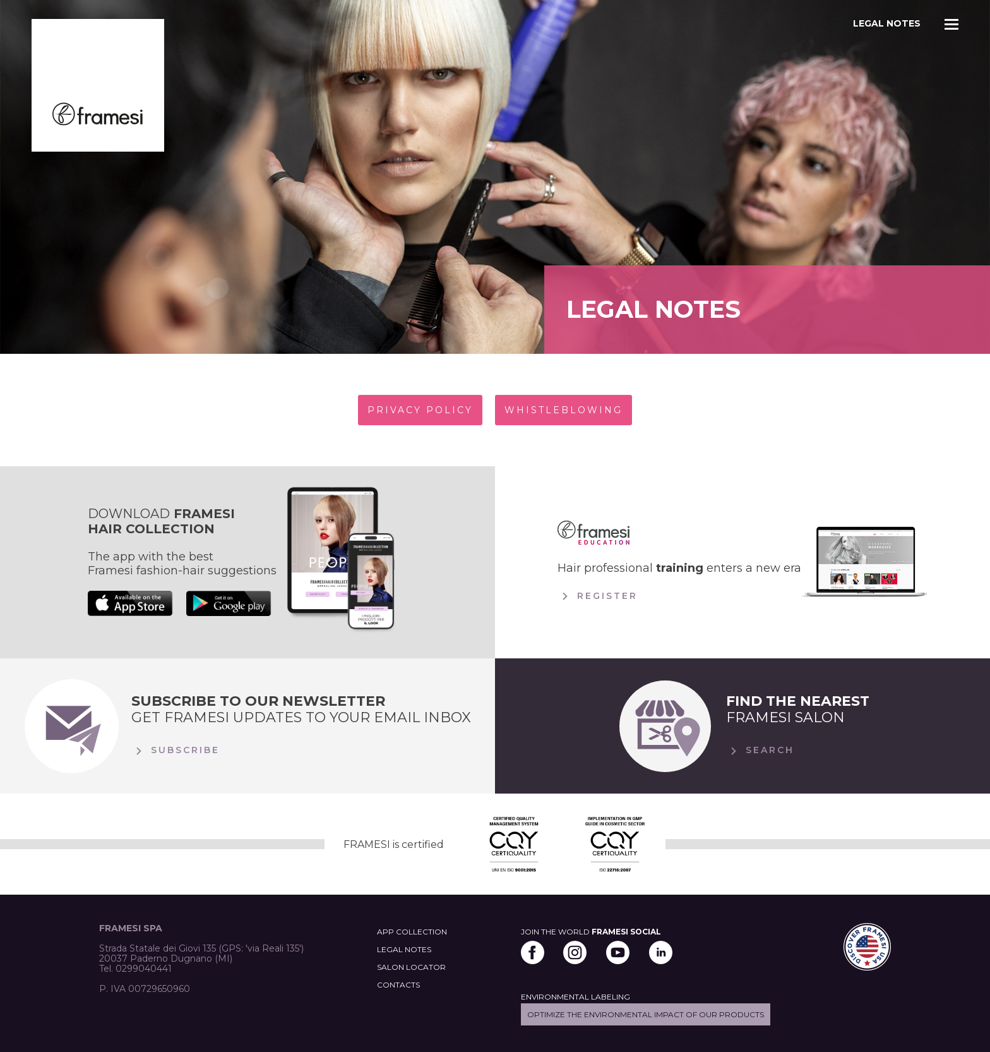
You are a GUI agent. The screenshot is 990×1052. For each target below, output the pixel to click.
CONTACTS (398, 984)
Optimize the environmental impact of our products (645, 1014)
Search (760, 751)
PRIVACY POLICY (420, 410)
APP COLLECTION (412, 931)
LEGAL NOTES (404, 949)
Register (598, 596)
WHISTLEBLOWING (563, 410)
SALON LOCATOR (411, 967)
